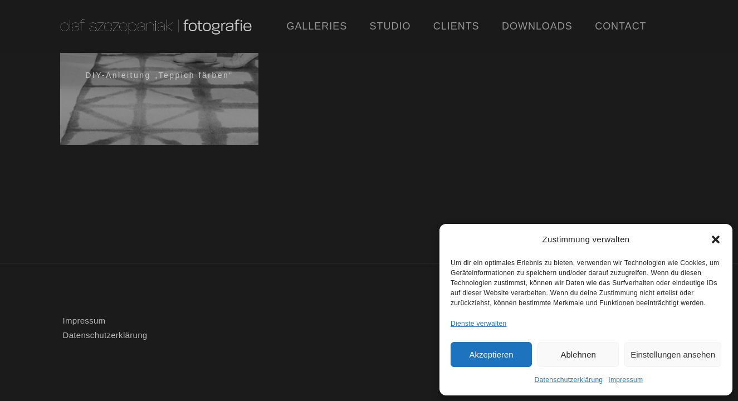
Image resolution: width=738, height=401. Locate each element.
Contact (620, 26)
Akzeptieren (491, 354)
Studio (390, 26)
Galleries (316, 26)
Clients (456, 26)
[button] (715, 239)
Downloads (537, 26)
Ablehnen (577, 354)
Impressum (625, 380)
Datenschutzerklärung (569, 380)
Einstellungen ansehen (673, 354)
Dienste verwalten (478, 323)
